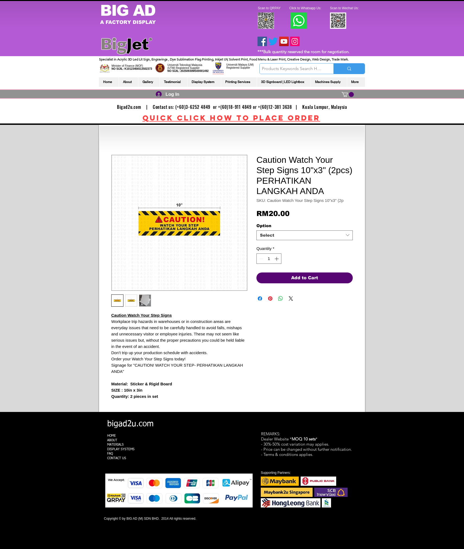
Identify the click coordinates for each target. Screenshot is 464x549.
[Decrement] (261, 259)
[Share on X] (291, 298)
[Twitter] (273, 41)
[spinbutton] (269, 259)
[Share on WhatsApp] (280, 298)
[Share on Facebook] (260, 298)
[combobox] (304, 235)
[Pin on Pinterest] (270, 298)
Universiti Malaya (236, 64)
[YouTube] (284, 41)
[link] (348, 94)
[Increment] (277, 259)
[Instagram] (295, 41)
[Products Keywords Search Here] (292, 69)
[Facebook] (262, 41)
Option (263, 225)
